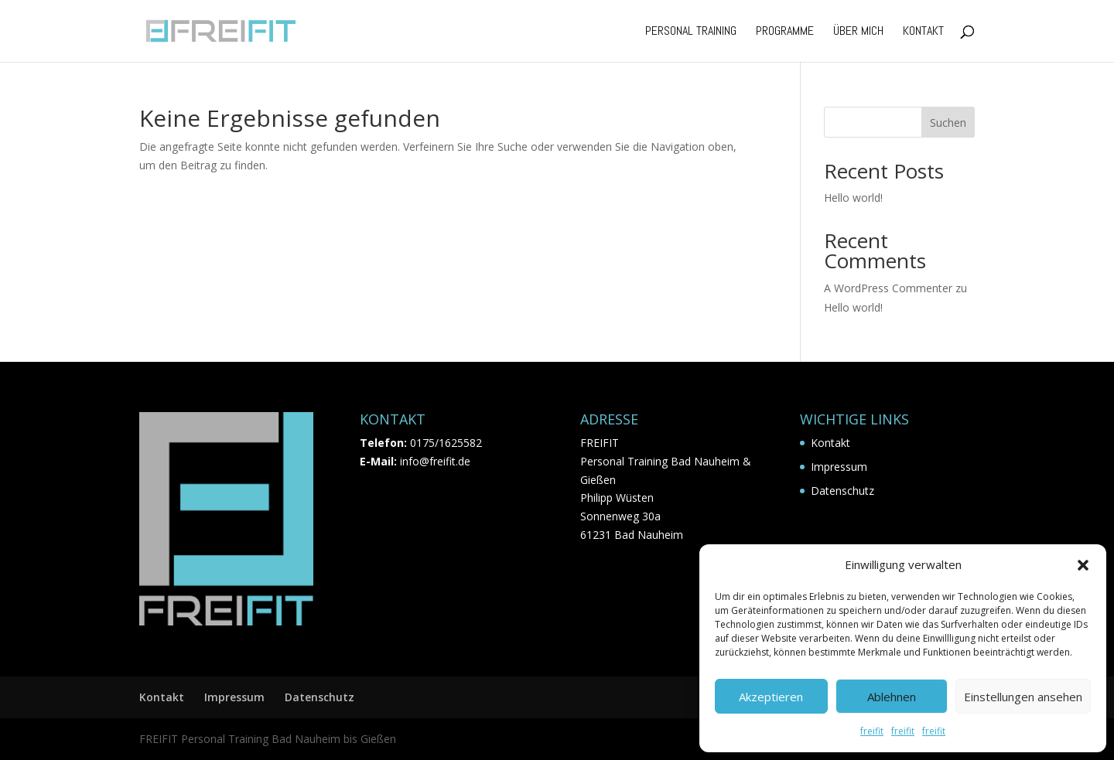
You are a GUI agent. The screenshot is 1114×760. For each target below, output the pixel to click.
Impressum (839, 466)
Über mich (858, 32)
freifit (871, 731)
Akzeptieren (771, 696)
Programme (785, 32)
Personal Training (690, 32)
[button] (1083, 565)
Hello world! (853, 197)
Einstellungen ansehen (1023, 696)
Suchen (948, 122)
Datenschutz (842, 490)
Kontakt (923, 32)
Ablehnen (891, 696)
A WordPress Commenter (888, 288)
